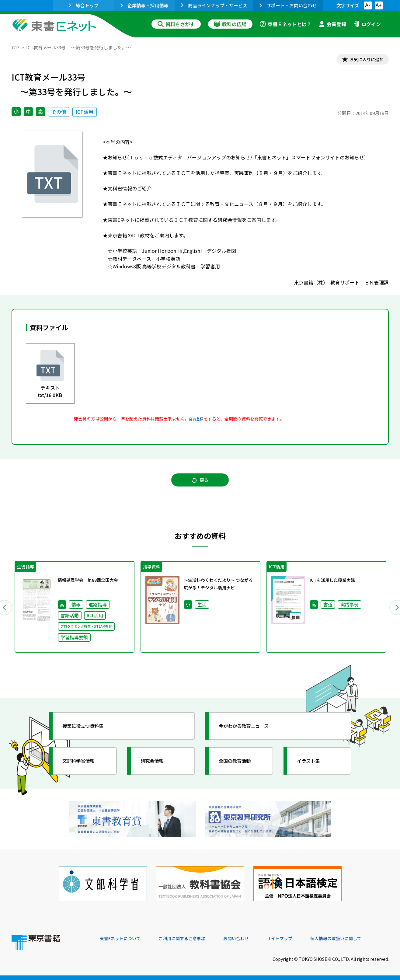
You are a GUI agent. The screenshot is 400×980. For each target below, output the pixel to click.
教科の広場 (230, 24)
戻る (200, 485)
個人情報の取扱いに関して (359, 938)
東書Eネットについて (123, 938)
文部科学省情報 (84, 770)
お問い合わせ (250, 938)
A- (367, 5)
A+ (378, 5)
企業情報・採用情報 (144, 5)
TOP (16, 47)
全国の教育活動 (240, 770)
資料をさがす (176, 24)
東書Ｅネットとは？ (285, 24)
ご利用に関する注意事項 (191, 938)
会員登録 (332, 24)
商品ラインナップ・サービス (214, 5)
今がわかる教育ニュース (251, 735)
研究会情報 (156, 770)
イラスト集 (313, 770)
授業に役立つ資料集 (89, 735)
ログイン (367, 24)
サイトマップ (297, 938)
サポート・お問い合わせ (288, 5)
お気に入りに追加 (362, 60)
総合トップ (84, 5)
